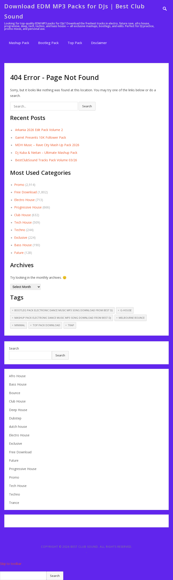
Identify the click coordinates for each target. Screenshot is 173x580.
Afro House (17, 376)
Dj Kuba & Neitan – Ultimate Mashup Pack (46, 152)
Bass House (23, 245)
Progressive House (28, 207)
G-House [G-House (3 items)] (126, 310)
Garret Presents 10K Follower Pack (40, 137)
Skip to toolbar (10, 563)
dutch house (18, 426)
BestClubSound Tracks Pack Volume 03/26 (46, 160)
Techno (19, 230)
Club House (22, 215)
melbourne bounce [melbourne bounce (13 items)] (132, 317)
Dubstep (15, 418)
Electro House (24, 200)
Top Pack (75, 42)
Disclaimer (99, 42)
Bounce (14, 393)
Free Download (25, 192)
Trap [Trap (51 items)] (71, 325)
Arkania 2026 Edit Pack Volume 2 (39, 130)
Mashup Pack (19, 42)
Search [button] (87, 106)
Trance (14, 502)
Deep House (18, 410)
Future (19, 252)
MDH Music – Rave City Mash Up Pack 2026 (47, 145)
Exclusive (20, 237)
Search (14, 348)
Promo (19, 184)
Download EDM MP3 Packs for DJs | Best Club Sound (74, 11)
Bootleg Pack (48, 42)
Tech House (23, 222)
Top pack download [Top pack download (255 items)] (46, 325)
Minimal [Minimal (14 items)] (19, 325)
